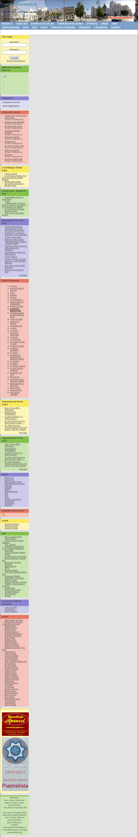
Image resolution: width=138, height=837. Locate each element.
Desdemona (84, 28)
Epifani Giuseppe (11, 669)
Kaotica (7, 554)
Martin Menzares (10, 28)
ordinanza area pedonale (14, 122)
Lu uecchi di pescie (17, 366)
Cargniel (13, 297)
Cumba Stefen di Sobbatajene (16, 303)
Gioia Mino (8, 685)
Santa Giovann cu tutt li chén (17, 385)
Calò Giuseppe (10, 654)
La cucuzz (14, 331)
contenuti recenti (11, 102)
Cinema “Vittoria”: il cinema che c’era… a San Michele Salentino (15, 261)
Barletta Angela (10, 642)
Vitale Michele (10, 703)
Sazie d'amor (15, 388)
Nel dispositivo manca (13, 126)
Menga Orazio (10, 691)
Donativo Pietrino (11, 667)
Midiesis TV (7, 24)
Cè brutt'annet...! (16, 300)
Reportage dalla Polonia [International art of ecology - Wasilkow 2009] (15, 242)
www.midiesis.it (21, 4)
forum (44, 28)
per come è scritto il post (14, 146)
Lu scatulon (14, 361)
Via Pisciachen (16, 390)
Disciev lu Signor (16, 306)
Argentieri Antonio (11, 632)
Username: (14, 42)
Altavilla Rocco (10, 626)
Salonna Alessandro (12, 699)
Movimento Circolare (12, 562)
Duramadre (8, 551)
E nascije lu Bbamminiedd (15, 310)
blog (25, 28)
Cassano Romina (11, 656)
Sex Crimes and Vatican (14, 184)
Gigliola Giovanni (11, 683)
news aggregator (10, 106)
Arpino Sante (9, 638)
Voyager (7, 596)
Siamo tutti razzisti (12, 150)
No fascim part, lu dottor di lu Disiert (17, 380)
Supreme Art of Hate (12, 590)
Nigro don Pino (10, 695)
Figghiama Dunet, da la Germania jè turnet (17, 315)
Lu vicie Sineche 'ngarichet (16, 369)
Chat (34, 28)
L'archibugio (100, 28)
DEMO (114, 24)
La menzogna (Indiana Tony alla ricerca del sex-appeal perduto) (14, 178)
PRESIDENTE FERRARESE (10, 413)
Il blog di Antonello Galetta (14, 553)
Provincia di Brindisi (12, 576)
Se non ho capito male (14, 159)
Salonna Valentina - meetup (15, 582)
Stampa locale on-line (42, 24)
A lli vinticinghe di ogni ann (17, 289)
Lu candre (14, 353)
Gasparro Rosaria (11, 679)
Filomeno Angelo (11, 526)
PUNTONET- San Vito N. (14, 578)
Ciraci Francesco (11, 660)
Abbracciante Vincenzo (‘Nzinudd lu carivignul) (12, 623)
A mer (12, 293)
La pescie (14, 337)
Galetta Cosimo (10, 673)
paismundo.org (10, 566)
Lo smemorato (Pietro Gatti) (15, 556)
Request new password (16, 61)
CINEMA (104, 24)
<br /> (15, 83)
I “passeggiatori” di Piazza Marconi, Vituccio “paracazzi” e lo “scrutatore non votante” (14, 205)
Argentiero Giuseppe (12, 636)
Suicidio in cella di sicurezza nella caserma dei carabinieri (16, 248)
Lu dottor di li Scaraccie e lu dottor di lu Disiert (17, 357)
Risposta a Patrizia (12, 137)
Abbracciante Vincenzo (13, 620)
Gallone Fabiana (11, 675)
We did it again (10, 186)
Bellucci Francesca (11, 646)
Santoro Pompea (11, 528)
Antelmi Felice (10, 630)
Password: (14, 50)
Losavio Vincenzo (11, 689)
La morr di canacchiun (14, 334)
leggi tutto (23, 275)
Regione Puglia (10, 580)
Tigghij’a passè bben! (13, 237)
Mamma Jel (14, 377)
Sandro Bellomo (11, 257)
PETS (6, 568)
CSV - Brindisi (10, 545)
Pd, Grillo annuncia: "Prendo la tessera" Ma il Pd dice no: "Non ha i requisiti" (16, 428)
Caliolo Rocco (10, 652)
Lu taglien (14, 364)
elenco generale (10, 611)
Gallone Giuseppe (11, 677)
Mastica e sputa (10, 211)
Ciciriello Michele (11, 658)
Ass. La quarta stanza (13, 537)
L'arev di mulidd (16, 319)
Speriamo (8, 155)
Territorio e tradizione (63, 28)
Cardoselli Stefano (11, 524)
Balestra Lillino (10, 640)
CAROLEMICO (10, 539)
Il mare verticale (10, 174)
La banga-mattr (16, 326)
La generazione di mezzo (14, 209)
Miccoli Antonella (11, 693)
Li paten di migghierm (14, 349)
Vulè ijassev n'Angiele (14, 394)
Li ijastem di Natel (17, 346)
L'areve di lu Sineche (15, 323)
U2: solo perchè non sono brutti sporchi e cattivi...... (15, 422)
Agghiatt (13, 295)
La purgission (15, 340)
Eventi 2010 (21, 24)
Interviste (92, 24)
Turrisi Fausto (9, 701)
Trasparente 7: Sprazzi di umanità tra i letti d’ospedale (16, 234)
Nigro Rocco (9, 697)
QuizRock (115, 28)
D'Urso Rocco (9, 664)
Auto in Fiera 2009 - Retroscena (12, 409)
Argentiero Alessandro (13, 634)
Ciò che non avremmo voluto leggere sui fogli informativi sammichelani (14, 228)
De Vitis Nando (10, 665)
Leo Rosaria (9, 687)
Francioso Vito (10, 671)
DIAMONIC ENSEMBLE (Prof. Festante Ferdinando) (13, 548)
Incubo (7, 201)
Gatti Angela (9, 681)
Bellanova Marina (11, 644)
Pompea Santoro (11, 570)
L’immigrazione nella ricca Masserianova (15, 253)
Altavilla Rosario (10, 628)
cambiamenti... (10, 142)
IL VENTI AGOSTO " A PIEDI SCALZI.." (14, 418)
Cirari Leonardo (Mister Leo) (15, 662)
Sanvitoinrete (9, 588)
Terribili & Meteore (11, 592)
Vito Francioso (10, 594)
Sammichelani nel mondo (70, 24)
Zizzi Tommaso (10, 705)
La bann (13, 328)
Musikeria (8, 564)
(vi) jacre (13, 286)
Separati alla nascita (12, 182)
